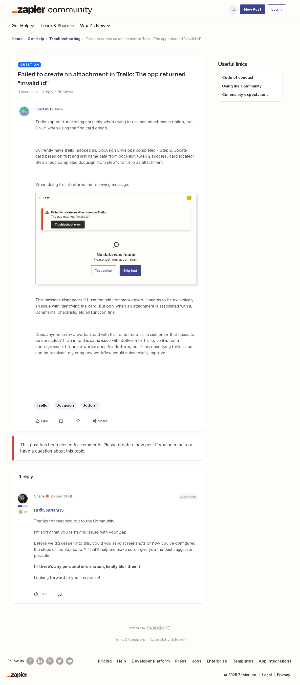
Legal (267, 675)
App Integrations (275, 661)
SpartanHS (44, 109)
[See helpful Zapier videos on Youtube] (69, 661)
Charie (39, 496)
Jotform (90, 405)
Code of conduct (237, 77)
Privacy (283, 675)
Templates (243, 661)
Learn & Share (58, 25)
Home (17, 38)
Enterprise (217, 661)
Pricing (105, 661)
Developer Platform (151, 661)
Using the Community (242, 86)
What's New (95, 25)
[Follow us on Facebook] (30, 661)
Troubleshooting (65, 38)
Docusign (65, 405)
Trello (42, 405)
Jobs (196, 661)
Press (180, 661)
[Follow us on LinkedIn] (40, 661)
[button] (252, 9)
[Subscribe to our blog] (50, 661)
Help (121, 661)
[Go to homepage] (53, 9)
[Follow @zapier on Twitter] (60, 661)
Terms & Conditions (130, 639)
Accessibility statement (168, 639)
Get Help (24, 25)
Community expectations (245, 94)
